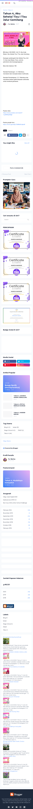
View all (26, 143)
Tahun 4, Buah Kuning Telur (11, 711)
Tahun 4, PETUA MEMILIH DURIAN (19, 405)
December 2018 (16, 519)
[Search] (14, 3)
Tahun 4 (10, 10)
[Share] (28, 24)
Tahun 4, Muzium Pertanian (11, 697)
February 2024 (16, 510)
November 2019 (16, 513)
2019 (16, 595)
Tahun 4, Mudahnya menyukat (12, 726)
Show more (11, 460)
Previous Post (6, 174)
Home (5, 10)
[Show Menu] (2, 3)
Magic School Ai (9, 430)
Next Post (27, 174)
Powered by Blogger (10, 448)
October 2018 (16, 525)
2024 (16, 592)
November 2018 (16, 522)
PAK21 (21, 430)
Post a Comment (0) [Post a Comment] (16, 168)
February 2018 (16, 528)
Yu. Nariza (11, 459)
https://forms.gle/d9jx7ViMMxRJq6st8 (14, 124)
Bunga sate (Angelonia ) (10, 771)
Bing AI (7, 427)
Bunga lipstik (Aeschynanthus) (12, 637)
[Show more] (28, 135)
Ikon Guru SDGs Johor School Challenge (15, 503)
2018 (16, 598)
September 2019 (16, 516)
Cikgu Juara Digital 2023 (10, 497)
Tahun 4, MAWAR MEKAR (19, 413)
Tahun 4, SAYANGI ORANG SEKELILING (20, 396)
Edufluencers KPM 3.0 (9, 500)
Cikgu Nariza (7, 441)
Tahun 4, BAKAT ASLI (9, 756)
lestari (16, 427)
